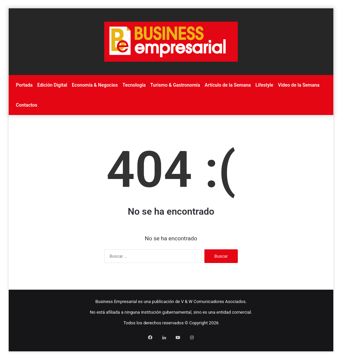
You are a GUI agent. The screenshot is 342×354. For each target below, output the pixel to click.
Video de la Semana (298, 85)
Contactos (26, 105)
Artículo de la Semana (228, 85)
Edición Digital (52, 85)
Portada (24, 85)
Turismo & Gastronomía (175, 85)
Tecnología (134, 85)
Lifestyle (264, 85)
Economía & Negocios (95, 85)
